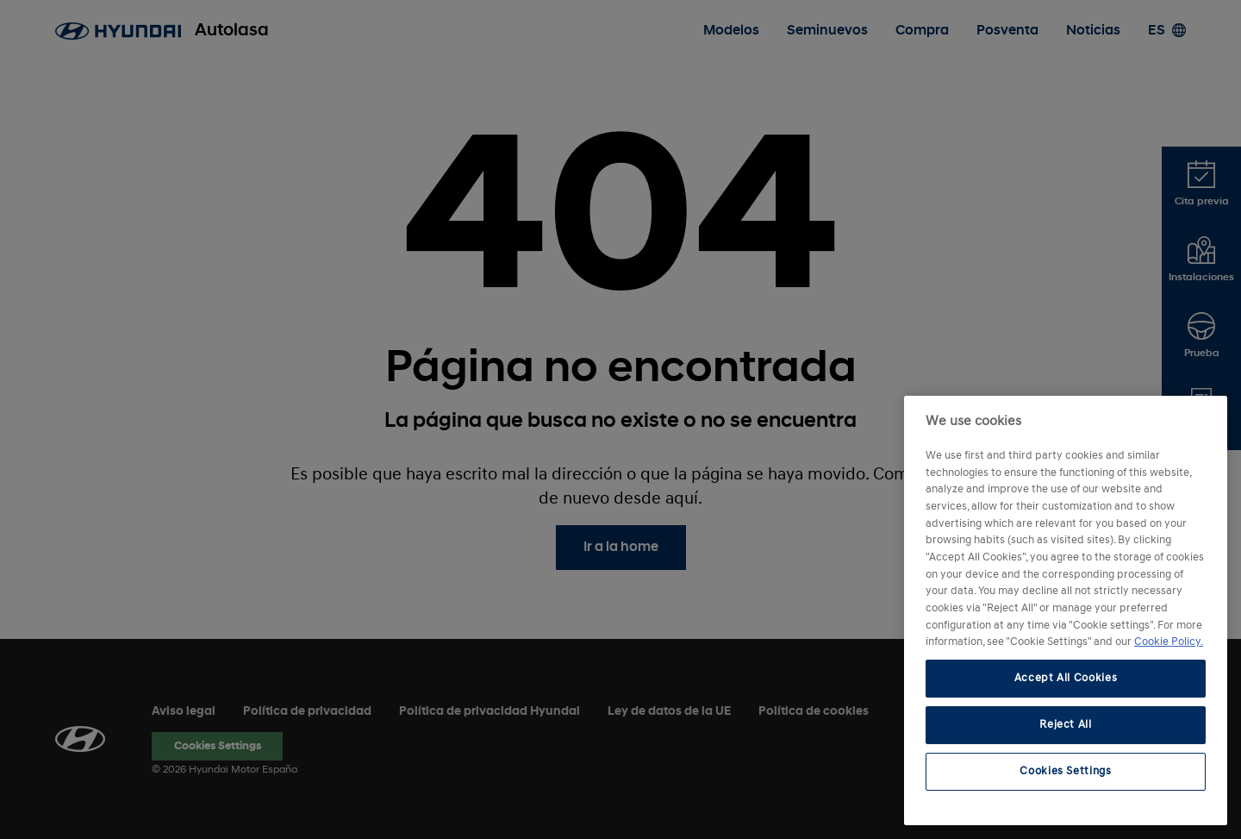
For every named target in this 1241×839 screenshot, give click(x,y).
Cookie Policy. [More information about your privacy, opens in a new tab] (1168, 642)
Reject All (1065, 724)
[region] (1065, 610)
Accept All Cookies (1066, 678)
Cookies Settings (1066, 771)
